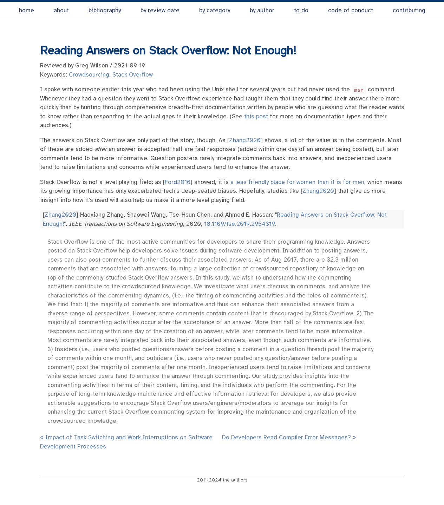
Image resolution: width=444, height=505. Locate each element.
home (26, 10)
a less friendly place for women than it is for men (297, 182)
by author (262, 10)
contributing (409, 10)
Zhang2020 (245, 140)
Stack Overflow (132, 74)
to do (301, 10)
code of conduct (350, 10)
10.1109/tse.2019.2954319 (239, 224)
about (61, 10)
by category (214, 10)
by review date (160, 10)
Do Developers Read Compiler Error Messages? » (289, 437)
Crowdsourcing (89, 74)
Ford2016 (177, 182)
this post (256, 116)
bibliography (105, 10)
